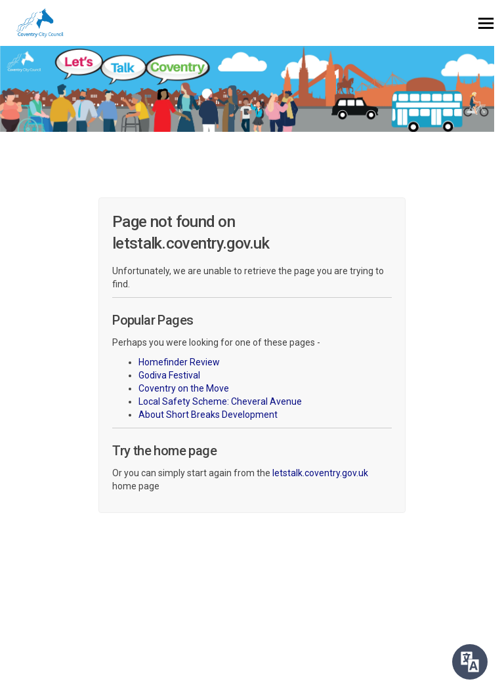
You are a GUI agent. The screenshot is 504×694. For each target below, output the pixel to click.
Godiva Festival (169, 375)
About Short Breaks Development (208, 414)
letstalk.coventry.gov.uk (320, 473)
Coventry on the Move (183, 388)
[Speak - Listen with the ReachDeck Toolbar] (470, 662)
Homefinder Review (179, 362)
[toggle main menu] (485, 23)
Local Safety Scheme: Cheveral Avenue (220, 401)
